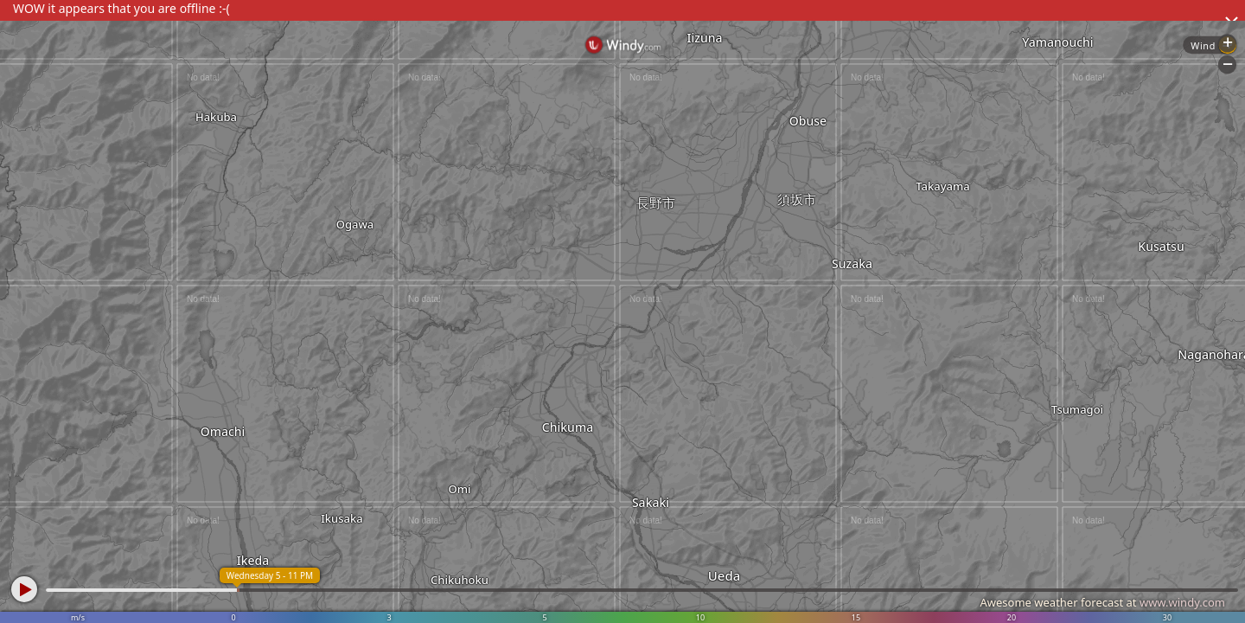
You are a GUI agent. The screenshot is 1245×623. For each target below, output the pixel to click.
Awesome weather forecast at (1102, 602)
